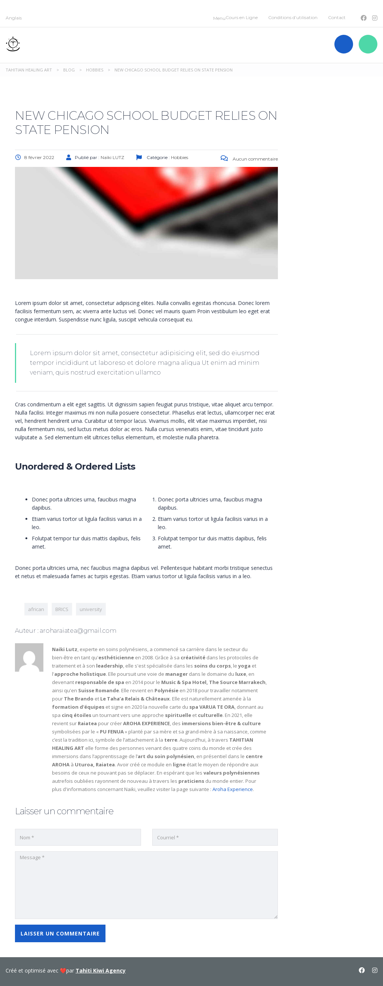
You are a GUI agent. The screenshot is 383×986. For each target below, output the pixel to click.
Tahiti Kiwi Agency (101, 970)
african (36, 609)
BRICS (61, 609)
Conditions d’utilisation (293, 17)
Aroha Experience (232, 789)
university (91, 609)
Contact (337, 17)
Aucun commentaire (249, 159)
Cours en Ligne (242, 17)
